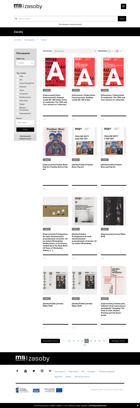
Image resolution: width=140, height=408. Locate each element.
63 (74, 341)
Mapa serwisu (73, 372)
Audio (21, 76)
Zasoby (43, 40)
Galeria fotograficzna (26, 83)
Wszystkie (25, 63)
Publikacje (22, 87)
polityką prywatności (97, 405)
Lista (118, 51)
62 (70, 341)
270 (84, 345)
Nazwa (19, 118)
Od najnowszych (75, 51)
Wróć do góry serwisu (83, 377)
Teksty (21, 90)
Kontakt (68, 377)
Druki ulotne (23, 101)
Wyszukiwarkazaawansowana (25, 137)
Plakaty (21, 104)
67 (91, 341)
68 (95, 341)
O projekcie (91, 372)
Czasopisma (23, 94)
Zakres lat (20, 59)
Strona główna (29, 40)
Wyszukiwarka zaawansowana (70, 24)
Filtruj (25, 130)
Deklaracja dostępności (107, 372)
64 (78, 341)
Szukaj (122, 19)
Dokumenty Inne (25, 113)
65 (82, 341)
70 (104, 341)
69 (99, 341)
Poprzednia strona (50, 341)
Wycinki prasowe (25, 97)
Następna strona (118, 341)
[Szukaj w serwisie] (66, 18)
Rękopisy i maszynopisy (23, 109)
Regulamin (58, 377)
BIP (83, 372)
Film (20, 80)
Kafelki (111, 51)
